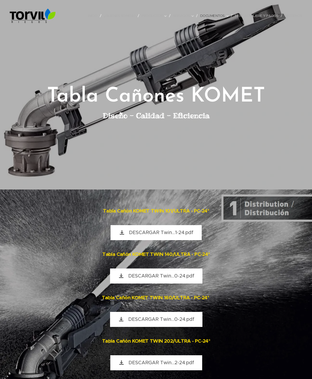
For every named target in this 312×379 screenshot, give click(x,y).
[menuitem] (92, 16)
